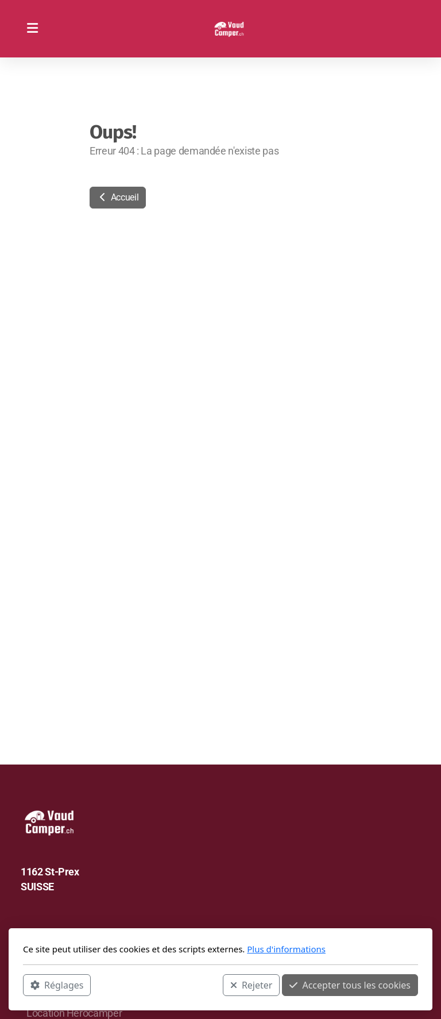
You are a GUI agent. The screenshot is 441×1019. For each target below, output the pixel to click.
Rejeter (251, 985)
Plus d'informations (286, 949)
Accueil (117, 197)
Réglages (56, 985)
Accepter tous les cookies (350, 985)
